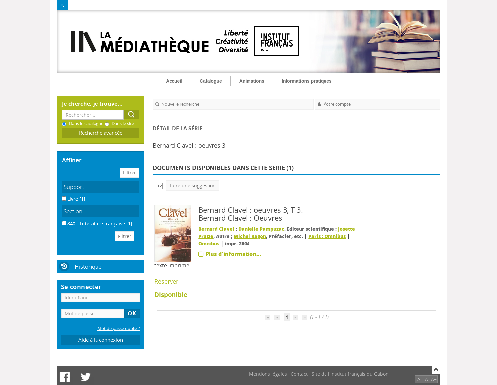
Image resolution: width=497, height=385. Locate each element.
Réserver (166, 281)
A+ (434, 379)
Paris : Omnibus (327, 236)
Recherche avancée (100, 132)
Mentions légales (268, 374)
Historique (88, 266)
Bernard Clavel (216, 229)
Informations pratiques (307, 81)
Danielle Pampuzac (261, 229)
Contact (299, 374)
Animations (251, 81)
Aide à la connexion (100, 339)
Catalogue (211, 81)
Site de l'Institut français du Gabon (350, 374)
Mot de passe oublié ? (118, 328)
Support (74, 187)
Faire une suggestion (193, 185)
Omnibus (208, 243)
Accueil (174, 81)
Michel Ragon (250, 236)
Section (73, 211)
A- (419, 379)
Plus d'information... (233, 254)
